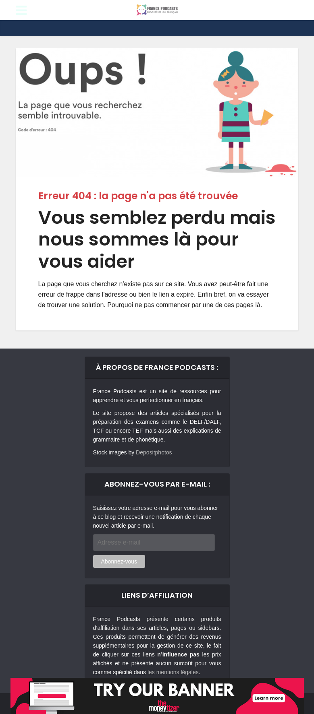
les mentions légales (173, 672)
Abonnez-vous (119, 561)
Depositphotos (154, 452)
